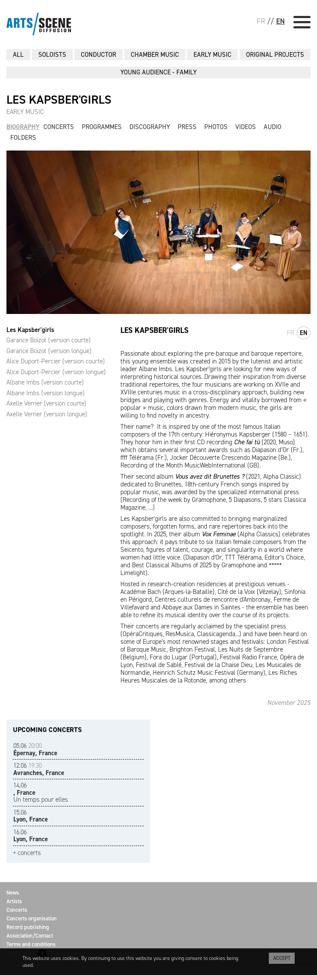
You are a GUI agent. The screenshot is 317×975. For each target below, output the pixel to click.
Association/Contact (29, 935)
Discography (149, 127)
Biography (23, 127)
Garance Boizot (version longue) (49, 351)
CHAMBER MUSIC (155, 54)
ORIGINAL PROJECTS (275, 54)
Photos (216, 127)
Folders (23, 137)
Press (187, 127)
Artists (14, 901)
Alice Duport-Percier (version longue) (56, 372)
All (18, 54)
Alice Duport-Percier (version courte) (55, 361)
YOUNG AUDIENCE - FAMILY (158, 72)
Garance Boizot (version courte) (48, 340)
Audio (272, 127)
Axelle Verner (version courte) (46, 403)
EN (280, 21)
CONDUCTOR (98, 54)
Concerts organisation (31, 918)
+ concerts (27, 853)
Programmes (102, 127)
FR (261, 21)
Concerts (58, 127)
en (304, 333)
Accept (281, 958)
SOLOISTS (52, 54)
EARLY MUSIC (212, 54)
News (12, 892)
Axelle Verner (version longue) (46, 414)
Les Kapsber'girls (30, 330)
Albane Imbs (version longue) (45, 393)
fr (290, 333)
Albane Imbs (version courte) (45, 382)
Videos (245, 127)
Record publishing (27, 927)
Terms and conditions (30, 944)
